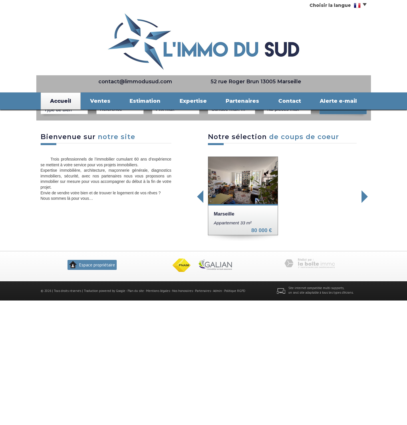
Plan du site (136, 415)
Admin (217, 415)
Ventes (100, 101)
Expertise (193, 101)
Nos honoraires (182, 415)
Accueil (60, 101)
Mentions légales (158, 415)
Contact (289, 101)
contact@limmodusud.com (135, 81)
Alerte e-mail (338, 101)
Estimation (145, 101)
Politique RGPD (234, 415)
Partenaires (242, 101)
